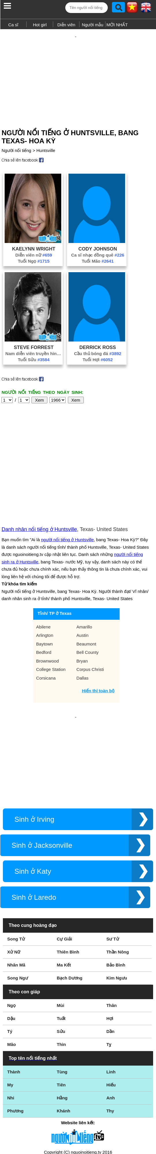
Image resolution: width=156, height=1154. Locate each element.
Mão (11, 972)
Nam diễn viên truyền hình (33, 343)
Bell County (88, 598)
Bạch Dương (70, 905)
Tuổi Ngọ (33, 250)
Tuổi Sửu (34, 349)
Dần (110, 959)
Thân (111, 933)
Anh (110, 1025)
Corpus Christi (90, 615)
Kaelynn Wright (33, 238)
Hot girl (40, 24)
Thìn (61, 972)
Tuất (61, 946)
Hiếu (111, 1012)
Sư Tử (112, 866)
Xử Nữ (13, 879)
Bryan (82, 607)
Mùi (60, 933)
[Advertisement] (78, 71)
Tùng (62, 999)
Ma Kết (64, 892)
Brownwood (47, 607)
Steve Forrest (34, 337)
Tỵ (108, 972)
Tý (9, 959)
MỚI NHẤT (117, 24)
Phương (15, 1038)
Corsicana (46, 624)
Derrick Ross (97, 337)
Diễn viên (66, 24)
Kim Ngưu (116, 905)
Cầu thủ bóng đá (97, 343)
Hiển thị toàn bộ (98, 637)
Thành (13, 999)
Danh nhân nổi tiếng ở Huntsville (39, 476)
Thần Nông (117, 879)
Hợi (109, 946)
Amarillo (84, 573)
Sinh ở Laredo (34, 825)
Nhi (10, 1025)
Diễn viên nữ (33, 244)
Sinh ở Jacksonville (42, 773)
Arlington (44, 581)
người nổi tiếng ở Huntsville (67, 486)
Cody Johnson (97, 238)
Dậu (11, 946)
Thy (110, 1038)
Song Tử (16, 866)
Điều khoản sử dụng (77, 1091)
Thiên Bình (68, 879)
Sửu (61, 959)
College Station (51, 615)
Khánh (63, 1038)
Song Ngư (17, 905)
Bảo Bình (115, 892)
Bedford (43, 598)
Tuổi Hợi (98, 349)
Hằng (62, 1025)
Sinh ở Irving (34, 747)
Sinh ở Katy (32, 799)
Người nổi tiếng (16, 140)
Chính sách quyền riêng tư (78, 1121)
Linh (111, 999)
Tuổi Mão (98, 250)
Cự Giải (64, 866)
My (10, 1012)
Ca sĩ (13, 24)
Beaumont (86, 590)
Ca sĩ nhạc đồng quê (97, 244)
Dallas (83, 624)
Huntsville (45, 140)
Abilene (43, 573)
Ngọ (11, 933)
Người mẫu (92, 24)
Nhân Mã (16, 892)
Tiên (61, 1012)
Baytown (44, 590)
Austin (83, 581)
